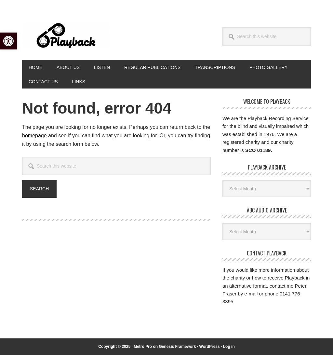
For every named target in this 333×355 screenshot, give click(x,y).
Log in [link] (229, 346)
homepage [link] (34, 135)
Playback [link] (66, 35)
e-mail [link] (251, 293)
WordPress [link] (209, 346)
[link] (8, 41)
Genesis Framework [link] (177, 346)
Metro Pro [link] (143, 346)
